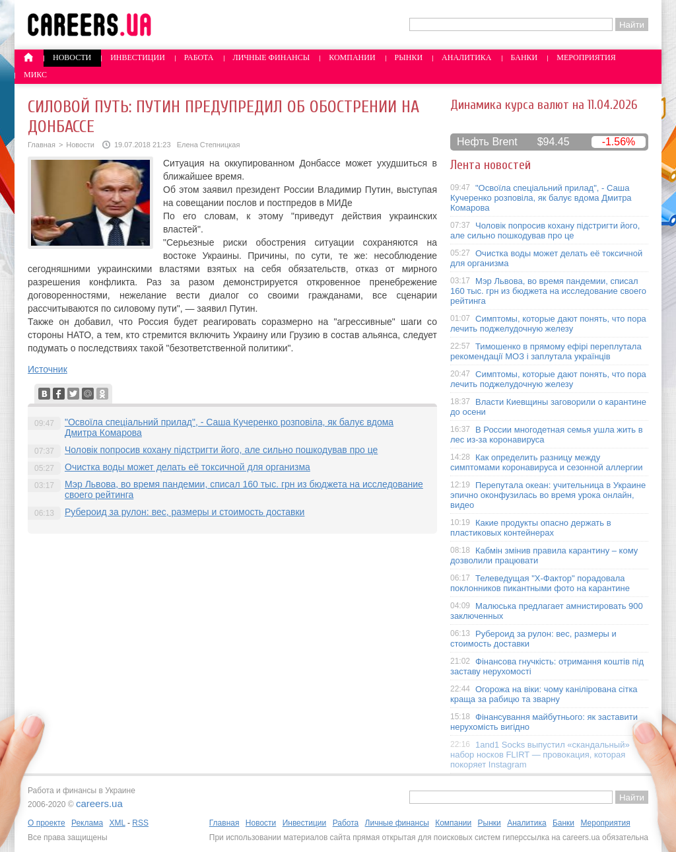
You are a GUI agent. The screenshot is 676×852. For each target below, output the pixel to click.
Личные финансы (271, 57)
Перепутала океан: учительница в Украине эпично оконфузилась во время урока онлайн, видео (548, 495)
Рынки (408, 57)
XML (117, 823)
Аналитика (466, 57)
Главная (41, 145)
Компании (352, 57)
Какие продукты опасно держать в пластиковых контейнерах (530, 528)
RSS (140, 823)
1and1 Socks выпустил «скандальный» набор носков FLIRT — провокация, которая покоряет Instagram (540, 754)
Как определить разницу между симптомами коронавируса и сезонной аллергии (546, 462)
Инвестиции (137, 57)
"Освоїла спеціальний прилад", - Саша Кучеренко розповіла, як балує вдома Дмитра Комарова (541, 198)
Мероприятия (586, 57)
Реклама (87, 823)
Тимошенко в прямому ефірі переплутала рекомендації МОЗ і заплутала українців (546, 351)
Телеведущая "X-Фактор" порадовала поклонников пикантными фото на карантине (540, 583)
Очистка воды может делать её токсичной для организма (187, 467)
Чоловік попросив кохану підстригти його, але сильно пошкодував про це (221, 449)
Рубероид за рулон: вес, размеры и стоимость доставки (184, 512)
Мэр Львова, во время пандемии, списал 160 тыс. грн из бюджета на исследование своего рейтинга (548, 291)
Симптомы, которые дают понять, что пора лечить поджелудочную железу (548, 324)
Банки (524, 57)
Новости (72, 57)
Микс (35, 74)
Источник (47, 369)
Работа (199, 57)
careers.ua (99, 803)
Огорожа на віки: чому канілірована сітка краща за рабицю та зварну (544, 694)
